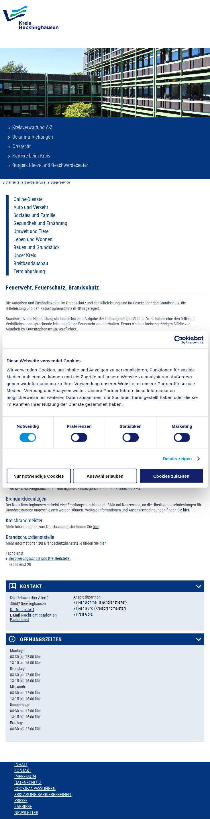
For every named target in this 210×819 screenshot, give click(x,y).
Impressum (25, 776)
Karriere (23, 806)
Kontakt (31, 586)
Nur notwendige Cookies (38, 475)
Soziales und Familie (34, 215)
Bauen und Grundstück (36, 247)
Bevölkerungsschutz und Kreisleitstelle (39, 558)
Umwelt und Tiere (30, 231)
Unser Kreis (24, 255)
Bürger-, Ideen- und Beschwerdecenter (50, 165)
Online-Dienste (27, 199)
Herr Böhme (86, 602)
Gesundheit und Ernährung (40, 223)
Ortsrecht (21, 146)
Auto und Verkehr (30, 207)
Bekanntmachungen (32, 137)
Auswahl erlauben (105, 475)
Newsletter (26, 812)
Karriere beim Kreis (31, 156)
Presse (21, 800)
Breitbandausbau (30, 263)
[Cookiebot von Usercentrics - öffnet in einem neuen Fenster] (178, 340)
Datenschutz (28, 782)
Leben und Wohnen (32, 239)
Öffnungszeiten (41, 639)
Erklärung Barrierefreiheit (42, 794)
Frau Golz (84, 614)
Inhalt (21, 764)
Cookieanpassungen (35, 788)
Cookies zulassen (171, 475)
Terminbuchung (29, 271)
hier (186, 510)
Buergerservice (35, 182)
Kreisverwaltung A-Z (32, 127)
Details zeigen (177, 458)
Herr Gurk (84, 608)
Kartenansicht (22, 609)
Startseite (12, 182)
